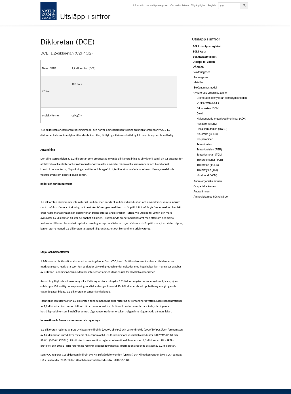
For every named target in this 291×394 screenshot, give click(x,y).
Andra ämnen (201, 191)
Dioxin (200, 113)
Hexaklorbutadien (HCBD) (212, 128)
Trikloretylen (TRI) (207, 169)
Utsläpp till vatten (204, 61)
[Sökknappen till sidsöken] (244, 5)
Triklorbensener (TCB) (210, 159)
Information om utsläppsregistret (151, 5)
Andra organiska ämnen (208, 180)
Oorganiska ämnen (205, 186)
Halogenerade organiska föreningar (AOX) (222, 118)
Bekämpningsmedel (205, 87)
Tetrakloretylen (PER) (209, 149)
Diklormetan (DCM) (208, 108)
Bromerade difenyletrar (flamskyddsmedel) (222, 97)
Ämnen (199, 66)
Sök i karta (199, 51)
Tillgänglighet (199, 5)
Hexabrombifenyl (207, 123)
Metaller (198, 82)
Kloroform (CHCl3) (208, 133)
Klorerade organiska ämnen (212, 92)
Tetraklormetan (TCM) (210, 154)
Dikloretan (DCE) (209, 102)
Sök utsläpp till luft (204, 56)
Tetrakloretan (204, 144)
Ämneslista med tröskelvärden (211, 196)
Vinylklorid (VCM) (207, 175)
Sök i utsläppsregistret (207, 46)
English (213, 5)
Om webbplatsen (180, 5)
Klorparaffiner (205, 139)
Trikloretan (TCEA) (208, 164)
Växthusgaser (202, 71)
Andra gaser (201, 76)
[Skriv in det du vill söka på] (233, 5)
